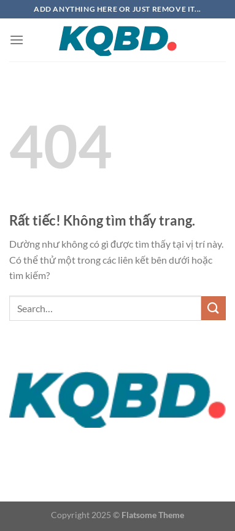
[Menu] (16, 40)
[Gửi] (213, 308)
